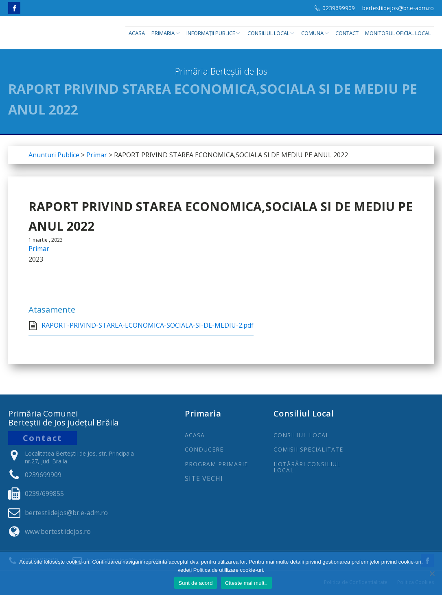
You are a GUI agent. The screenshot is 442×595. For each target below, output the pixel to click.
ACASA (195, 435)
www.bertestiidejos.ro (58, 531)
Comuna (315, 33)
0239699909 (338, 8)
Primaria (165, 33)
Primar (38, 248)
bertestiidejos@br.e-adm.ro (398, 8)
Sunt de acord (195, 583)
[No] (432, 573)
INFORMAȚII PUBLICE (213, 33)
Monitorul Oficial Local (398, 33)
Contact (347, 33)
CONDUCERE (204, 449)
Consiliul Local (271, 33)
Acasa (137, 33)
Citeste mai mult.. (246, 583)
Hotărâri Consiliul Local (307, 467)
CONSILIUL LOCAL (301, 435)
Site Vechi (204, 479)
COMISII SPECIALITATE (308, 449)
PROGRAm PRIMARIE (216, 464)
